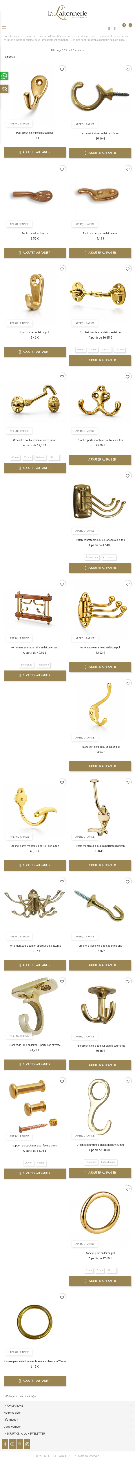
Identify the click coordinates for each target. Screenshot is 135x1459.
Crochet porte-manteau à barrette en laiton (34, 845)
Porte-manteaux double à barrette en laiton (100, 845)
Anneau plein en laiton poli (100, 1253)
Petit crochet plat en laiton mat (100, 233)
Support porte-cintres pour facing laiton (34, 1145)
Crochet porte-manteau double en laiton (100, 440)
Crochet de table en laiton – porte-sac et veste (35, 1045)
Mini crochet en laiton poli (34, 332)
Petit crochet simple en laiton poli (34, 132)
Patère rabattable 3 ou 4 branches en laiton (100, 539)
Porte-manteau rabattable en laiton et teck (35, 647)
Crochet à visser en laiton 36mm (100, 133)
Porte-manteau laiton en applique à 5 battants (35, 945)
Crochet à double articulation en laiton (34, 440)
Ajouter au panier (34, 152)
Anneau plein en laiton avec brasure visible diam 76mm (35, 1361)
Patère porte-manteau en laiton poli (100, 647)
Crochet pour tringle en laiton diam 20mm (100, 1144)
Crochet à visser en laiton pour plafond (100, 945)
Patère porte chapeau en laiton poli (100, 746)
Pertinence (9, 57)
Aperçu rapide (20, 122)
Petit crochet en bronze (35, 233)
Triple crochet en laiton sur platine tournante (100, 1045)
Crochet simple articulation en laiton (100, 332)
